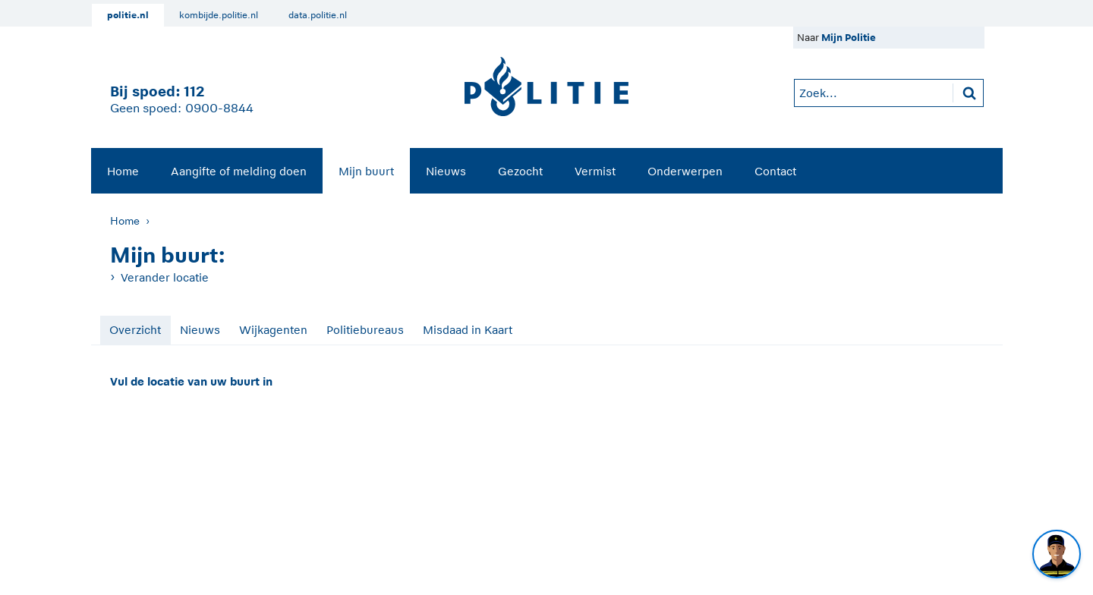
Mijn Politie (848, 37)
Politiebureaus (365, 330)
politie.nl (128, 15)
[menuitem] (123, 171)
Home (123, 171)
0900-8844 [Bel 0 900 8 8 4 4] (219, 108)
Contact (775, 171)
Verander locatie (165, 277)
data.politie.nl (317, 15)
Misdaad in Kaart (467, 330)
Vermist (595, 171)
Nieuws (446, 171)
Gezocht (520, 171)
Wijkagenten (273, 330)
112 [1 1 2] (194, 91)
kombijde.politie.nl (218, 15)
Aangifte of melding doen (239, 171)
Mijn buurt (366, 171)
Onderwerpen (685, 171)
